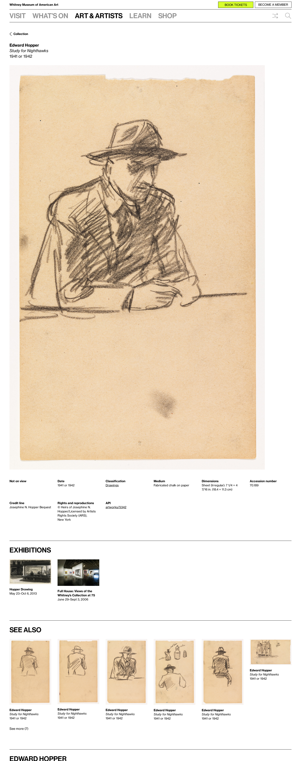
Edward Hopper (24, 45)
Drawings (112, 485)
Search (288, 16)
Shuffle (275, 16)
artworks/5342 (116, 507)
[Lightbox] (137, 267)
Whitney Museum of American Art (33, 4)
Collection (20, 34)
